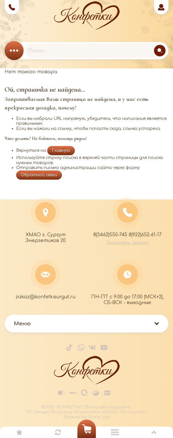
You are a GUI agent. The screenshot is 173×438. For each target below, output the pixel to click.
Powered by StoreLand (86, 417)
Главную (61, 150)
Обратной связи (39, 175)
